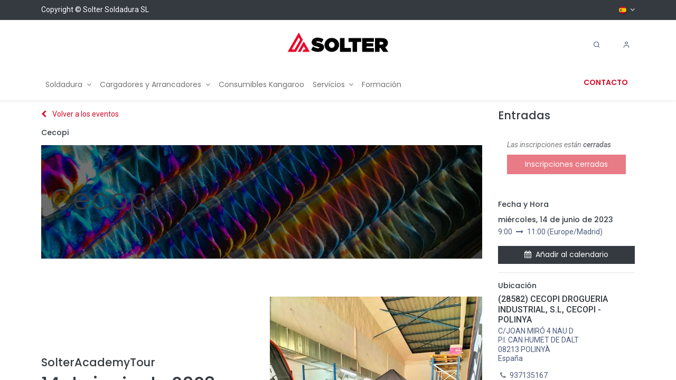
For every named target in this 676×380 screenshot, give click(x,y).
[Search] (596, 45)
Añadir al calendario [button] (566, 254)
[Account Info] (626, 45)
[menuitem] (68, 84)
